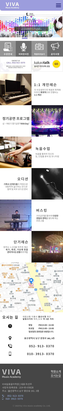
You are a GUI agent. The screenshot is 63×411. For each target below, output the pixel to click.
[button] (25, 38)
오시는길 (56, 375)
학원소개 (56, 371)
